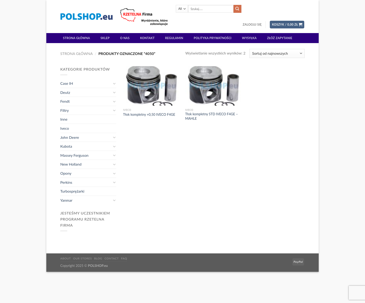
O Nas (125, 38)
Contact (112, 258)
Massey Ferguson (74, 155)
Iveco (64, 128)
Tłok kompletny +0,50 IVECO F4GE (149, 114)
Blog (98, 258)
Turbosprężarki (72, 191)
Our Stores (82, 258)
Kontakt (147, 38)
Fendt (65, 101)
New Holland (70, 164)
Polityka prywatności (212, 38)
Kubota (66, 146)
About (65, 258)
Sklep (105, 38)
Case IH (66, 83)
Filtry (64, 110)
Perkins (66, 182)
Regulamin (174, 38)
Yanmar (66, 200)
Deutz (65, 92)
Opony (65, 173)
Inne (64, 119)
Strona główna (76, 38)
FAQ (124, 258)
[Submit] (237, 9)
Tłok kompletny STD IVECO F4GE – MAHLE (211, 116)
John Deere (69, 137)
